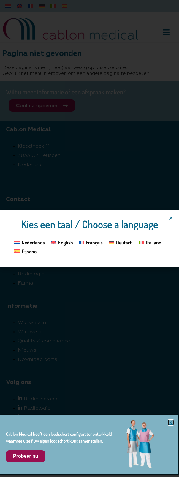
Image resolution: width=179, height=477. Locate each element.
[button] (171, 218)
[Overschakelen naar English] (62, 242)
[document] (89, 238)
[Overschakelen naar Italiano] (150, 242)
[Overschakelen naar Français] (91, 242)
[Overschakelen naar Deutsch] (121, 242)
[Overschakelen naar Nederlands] (29, 242)
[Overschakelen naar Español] (26, 251)
